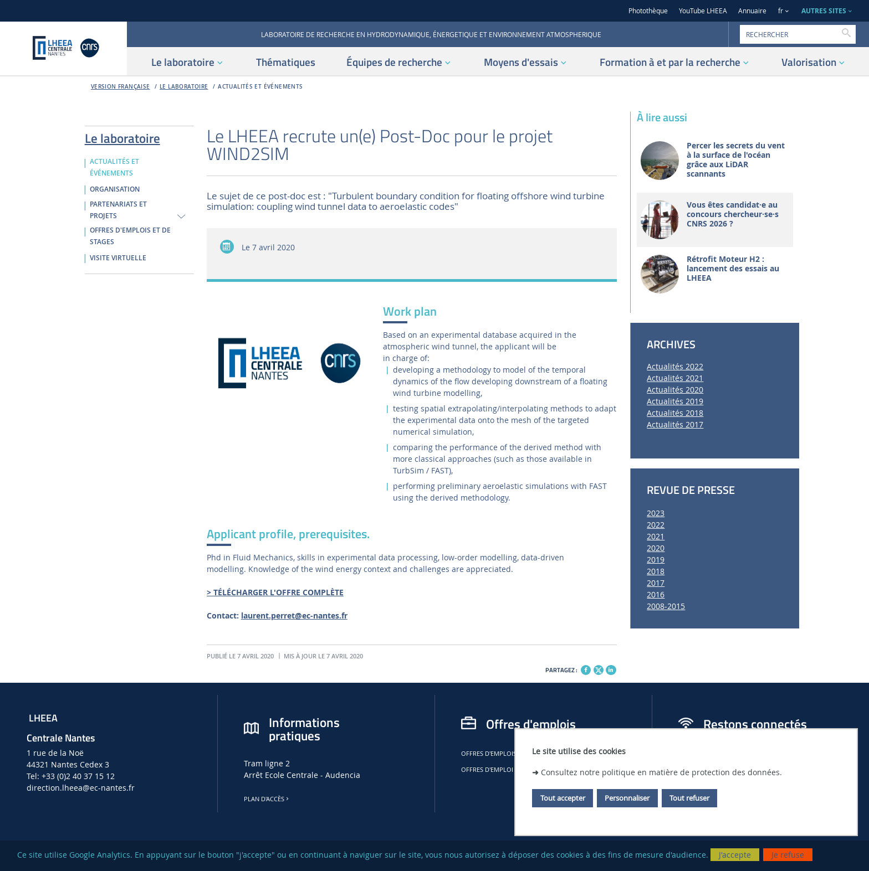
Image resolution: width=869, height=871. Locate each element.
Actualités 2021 (675, 378)
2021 (655, 536)
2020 (655, 548)
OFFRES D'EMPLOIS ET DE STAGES (130, 236)
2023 (655, 513)
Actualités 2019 (675, 401)
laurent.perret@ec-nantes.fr (294, 615)
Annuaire (752, 11)
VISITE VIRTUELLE (118, 258)
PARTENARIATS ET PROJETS (118, 210)
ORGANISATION (115, 189)
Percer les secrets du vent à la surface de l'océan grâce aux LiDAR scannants (736, 159)
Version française (120, 86)
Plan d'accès (267, 799)
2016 (655, 594)
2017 (655, 583)
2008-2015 (666, 606)
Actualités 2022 (675, 366)
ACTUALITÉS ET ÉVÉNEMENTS (260, 86)
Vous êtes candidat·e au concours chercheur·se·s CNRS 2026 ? (733, 214)
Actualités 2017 (675, 424)
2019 (655, 559)
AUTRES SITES (823, 11)
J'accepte (735, 854)
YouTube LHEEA (703, 11)
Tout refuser (689, 798)
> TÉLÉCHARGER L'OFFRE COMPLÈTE (275, 592)
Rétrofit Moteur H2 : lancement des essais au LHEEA (733, 268)
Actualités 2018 (675, 413)
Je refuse (787, 854)
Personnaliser (627, 798)
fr (780, 11)
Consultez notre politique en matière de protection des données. (661, 772)
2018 (655, 571)
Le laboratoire (184, 86)
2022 (655, 524)
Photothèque (648, 11)
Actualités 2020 (675, 389)
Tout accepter (562, 798)
